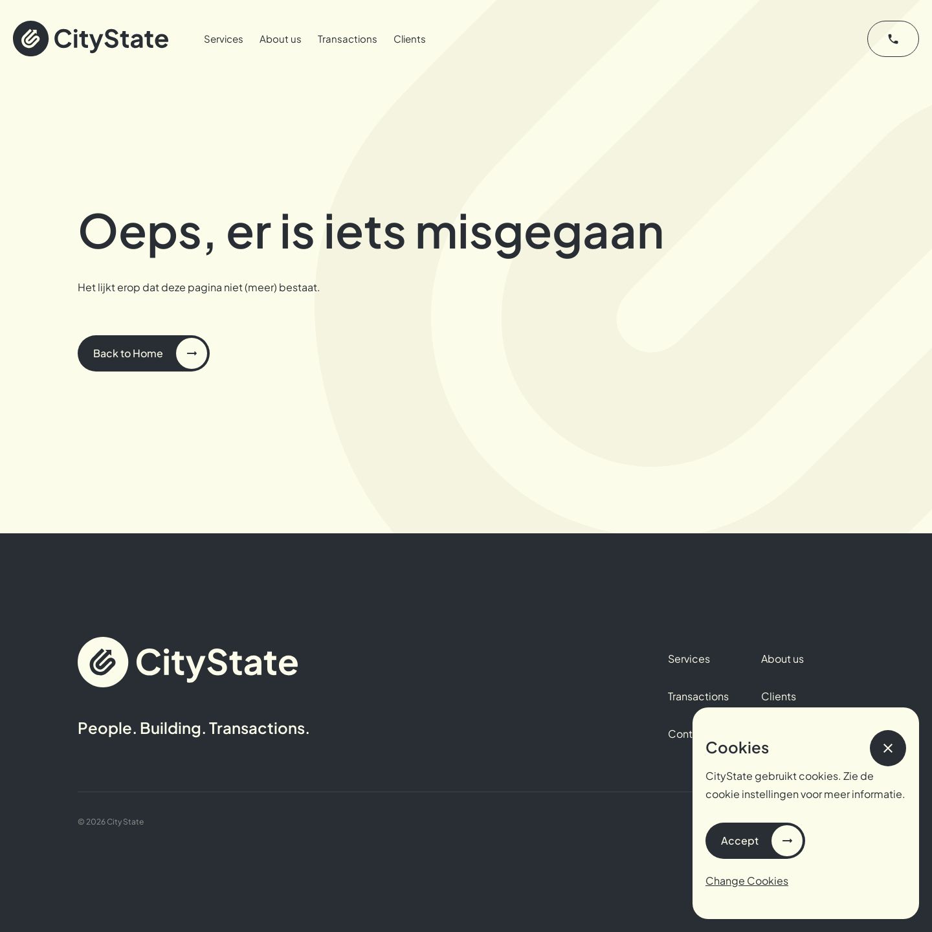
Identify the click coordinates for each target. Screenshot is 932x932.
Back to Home (128, 353)
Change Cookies (746, 880)
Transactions (347, 38)
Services (223, 38)
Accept (740, 840)
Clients (410, 38)
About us (281, 38)
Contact (688, 733)
